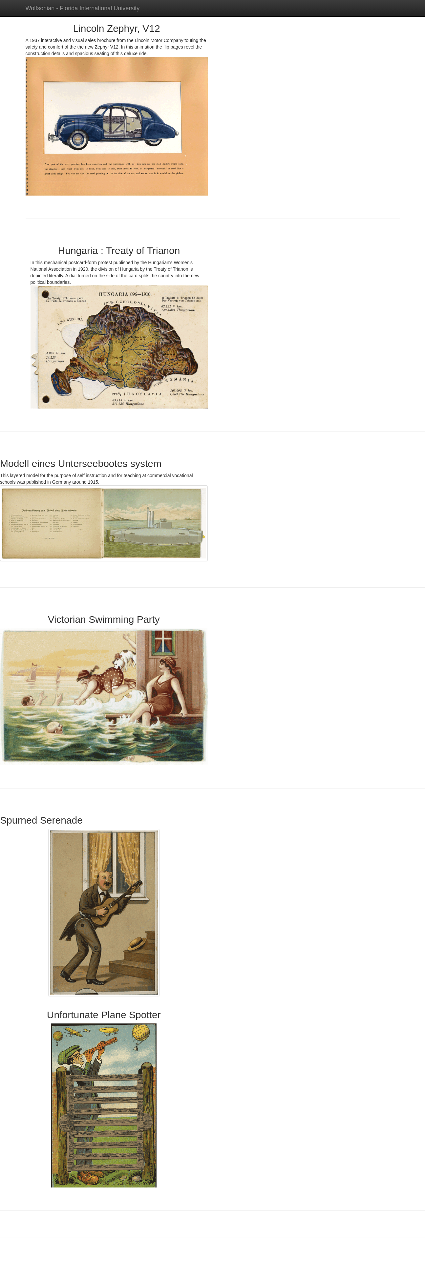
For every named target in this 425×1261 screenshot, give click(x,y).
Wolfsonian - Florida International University (83, 8)
